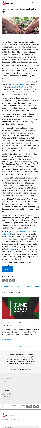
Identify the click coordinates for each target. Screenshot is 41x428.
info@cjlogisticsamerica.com (10, 399)
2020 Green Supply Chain (16, 84)
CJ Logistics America (20, 87)
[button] (15, 346)
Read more (7, 340)
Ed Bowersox (10, 249)
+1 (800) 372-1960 (6, 397)
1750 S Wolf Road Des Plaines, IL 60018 (7, 393)
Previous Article (10, 286)
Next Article (32, 286)
